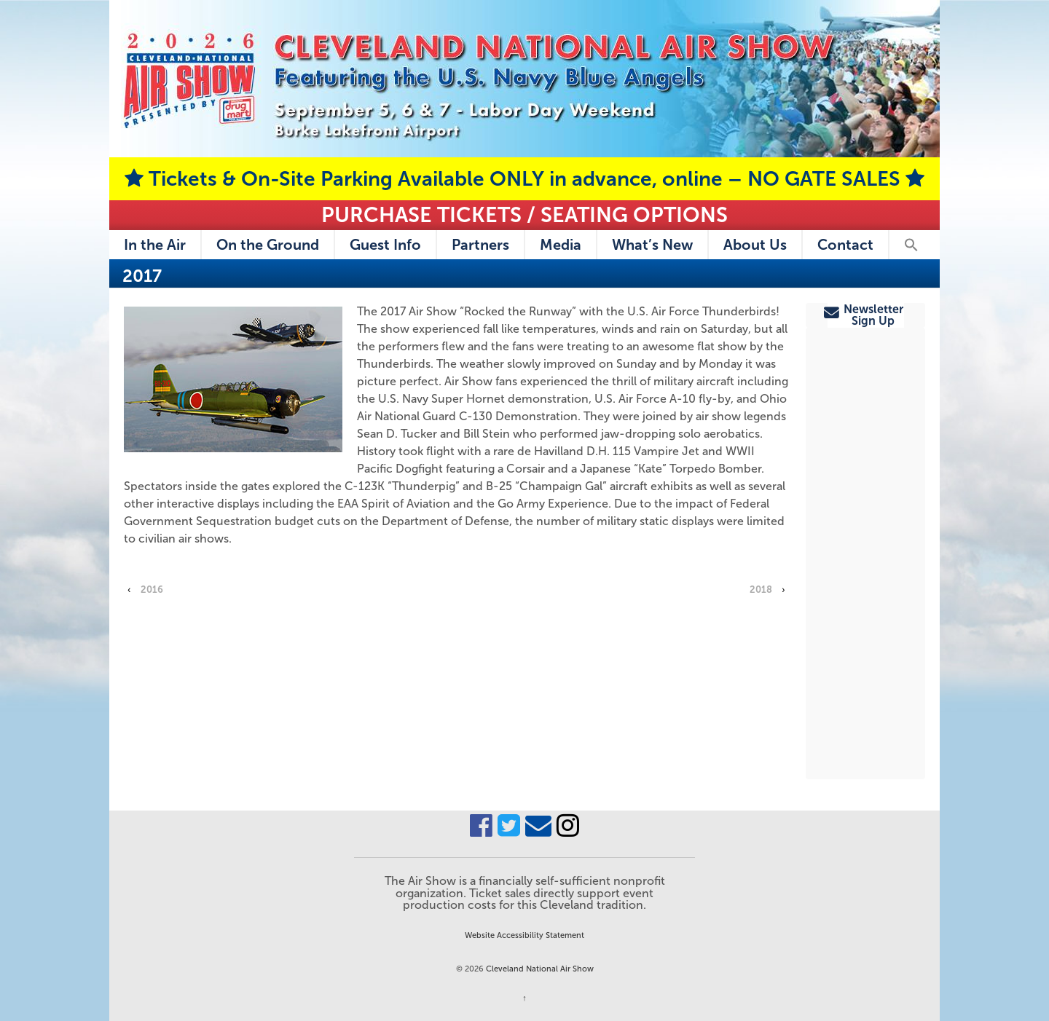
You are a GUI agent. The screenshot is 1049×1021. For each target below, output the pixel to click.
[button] (910, 244)
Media (560, 245)
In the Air (155, 245)
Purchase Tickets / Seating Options (524, 214)
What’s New (652, 245)
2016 (152, 589)
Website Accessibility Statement (524, 935)
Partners (480, 245)
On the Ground (267, 245)
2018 (761, 589)
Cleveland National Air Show (539, 968)
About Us (755, 245)
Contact (845, 245)
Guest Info (385, 245)
